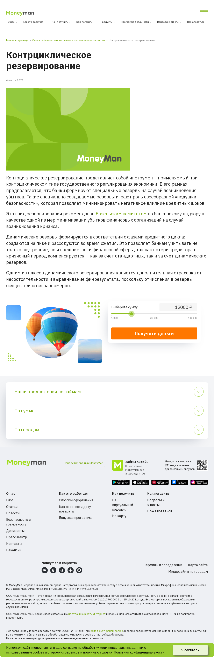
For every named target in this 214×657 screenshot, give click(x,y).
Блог (9, 500)
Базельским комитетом (121, 214)
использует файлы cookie (107, 631)
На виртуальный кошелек (122, 504)
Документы (15, 531)
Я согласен (190, 650)
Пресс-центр (16, 537)
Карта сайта (198, 565)
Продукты (107, 21)
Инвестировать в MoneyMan (84, 463)
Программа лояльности (135, 21)
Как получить (60, 21)
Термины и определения (163, 565)
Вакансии (13, 550)
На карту (119, 516)
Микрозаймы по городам (188, 571)
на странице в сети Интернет (87, 614)
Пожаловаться (196, 21)
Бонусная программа (75, 518)
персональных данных (125, 647)
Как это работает (33, 21)
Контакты (14, 544)
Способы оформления (76, 500)
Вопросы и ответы (168, 21)
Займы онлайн (136, 462)
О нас (11, 21)
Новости (13, 513)
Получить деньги (154, 333)
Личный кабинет (192, 12)
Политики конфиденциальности (139, 652)
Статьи (11, 507)
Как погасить (84, 21)
